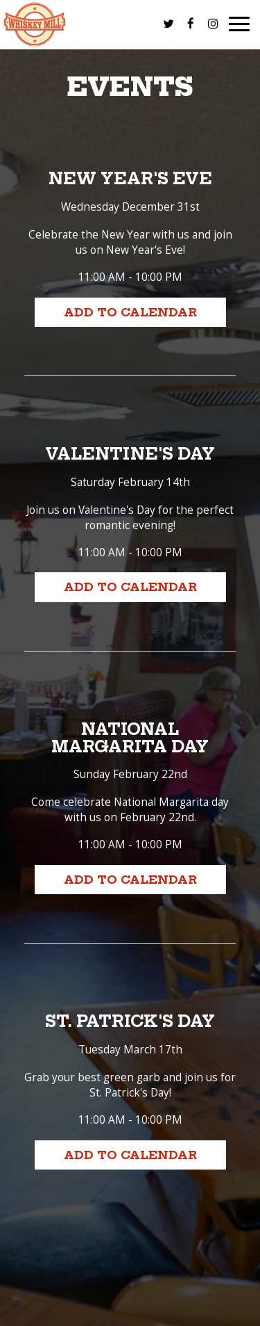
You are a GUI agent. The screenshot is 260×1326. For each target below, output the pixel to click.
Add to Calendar (130, 312)
